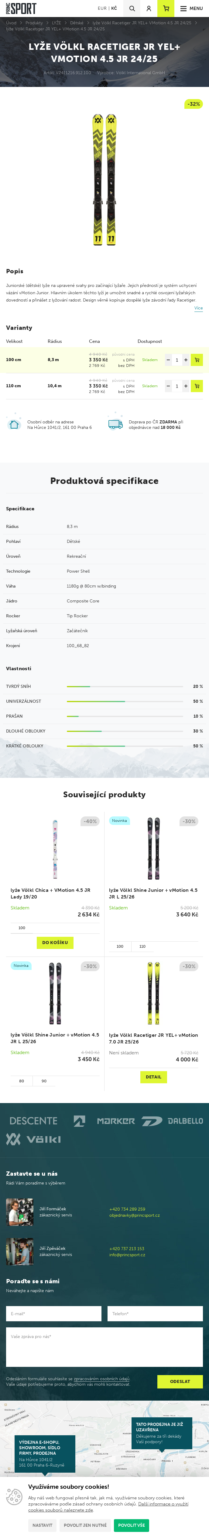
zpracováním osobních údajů (101, 1378)
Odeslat (180, 1381)
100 (22, 928)
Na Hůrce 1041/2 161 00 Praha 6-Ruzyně (45, 1454)
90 (44, 1081)
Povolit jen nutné (85, 1525)
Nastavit (42, 1525)
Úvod (11, 23)
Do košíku (55, 942)
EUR (102, 8)
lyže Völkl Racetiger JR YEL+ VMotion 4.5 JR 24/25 (142, 23)
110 (142, 946)
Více (198, 308)
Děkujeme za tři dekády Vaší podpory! (162, 1433)
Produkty (34, 23)
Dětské (77, 23)
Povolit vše (131, 1525)
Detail (154, 1077)
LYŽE (56, 23)
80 (21, 1081)
